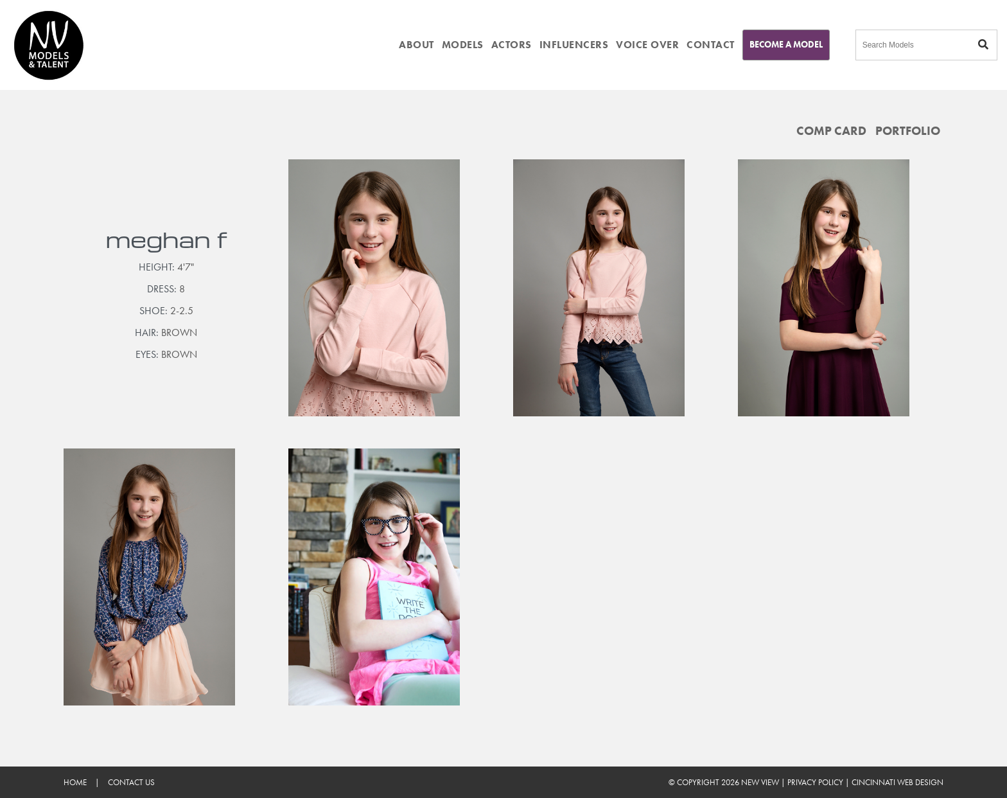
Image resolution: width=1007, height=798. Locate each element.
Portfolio (907, 131)
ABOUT (416, 44)
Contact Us (131, 782)
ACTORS (511, 44)
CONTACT (711, 44)
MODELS (463, 44)
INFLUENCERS (574, 44)
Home (75, 782)
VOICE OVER (647, 44)
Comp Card (831, 131)
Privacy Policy (815, 782)
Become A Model (786, 44)
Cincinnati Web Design (897, 782)
